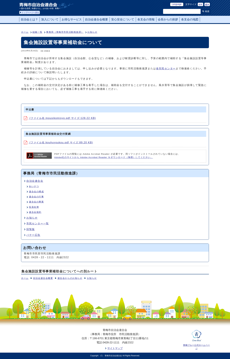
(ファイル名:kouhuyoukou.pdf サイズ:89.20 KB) (58, 142)
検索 (207, 11)
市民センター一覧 (37, 223)
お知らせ (92, 32)
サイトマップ (115, 348)
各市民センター (166, 68)
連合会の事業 (36, 202)
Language (177, 4)
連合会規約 (35, 212)
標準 (200, 5)
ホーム (25, 32)
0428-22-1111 (111, 342)
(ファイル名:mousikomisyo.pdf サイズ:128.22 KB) (60, 118)
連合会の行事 (36, 197)
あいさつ (34, 186)
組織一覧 (37, 32)
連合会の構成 (36, 191)
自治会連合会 (34, 181)
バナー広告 (33, 235)
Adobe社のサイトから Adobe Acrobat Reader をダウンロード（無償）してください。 (103, 157)
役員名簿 (34, 207)
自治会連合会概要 (43, 278)
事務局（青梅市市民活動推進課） (65, 32)
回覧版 (30, 229)
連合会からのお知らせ (69, 278)
